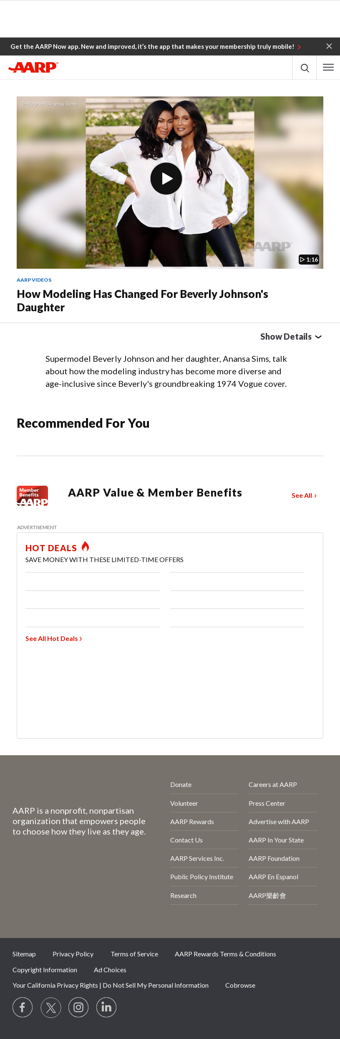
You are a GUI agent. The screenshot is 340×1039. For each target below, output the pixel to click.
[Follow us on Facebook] (23, 1007)
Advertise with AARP (279, 821)
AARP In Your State (276, 840)
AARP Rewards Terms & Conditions (225, 954)
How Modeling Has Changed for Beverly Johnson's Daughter (142, 300)
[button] (329, 45)
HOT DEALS (51, 548)
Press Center (267, 803)
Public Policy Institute (201, 876)
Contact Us (186, 840)
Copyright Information (45, 969)
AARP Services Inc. (197, 858)
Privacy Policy (73, 954)
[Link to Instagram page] (78, 1007)
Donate (180, 784)
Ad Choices (110, 969)
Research (183, 895)
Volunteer (184, 803)
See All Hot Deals (51, 638)
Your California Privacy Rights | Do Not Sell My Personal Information (111, 985)
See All (302, 495)
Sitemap (24, 954)
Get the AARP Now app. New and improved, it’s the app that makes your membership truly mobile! (152, 46)
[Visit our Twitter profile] (50, 1007)
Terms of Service (134, 954)
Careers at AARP (273, 784)
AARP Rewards (192, 821)
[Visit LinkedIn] (106, 1007)
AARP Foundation (274, 858)
